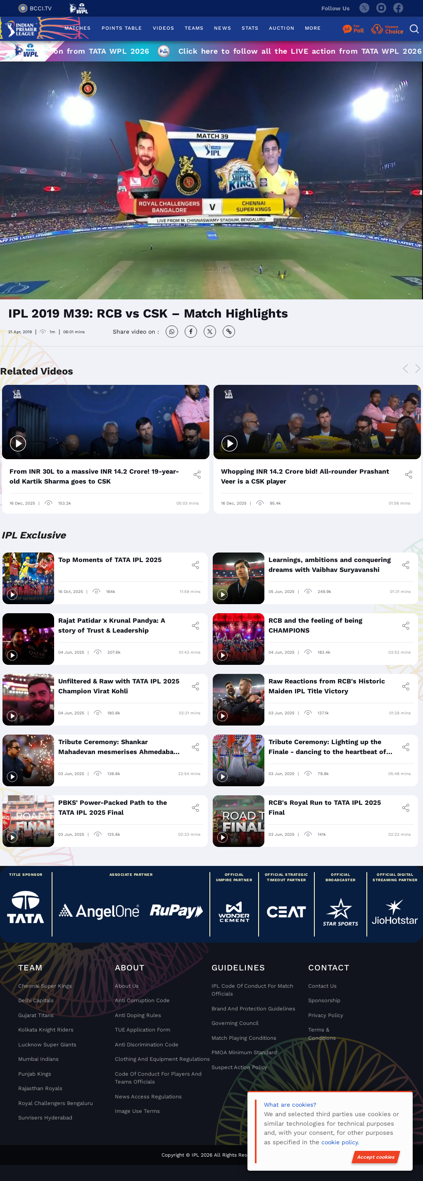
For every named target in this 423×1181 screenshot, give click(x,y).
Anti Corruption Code (142, 1000)
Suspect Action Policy (239, 1067)
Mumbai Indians (38, 1059)
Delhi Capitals (36, 1000)
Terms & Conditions (322, 1034)
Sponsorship (324, 1000)
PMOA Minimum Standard (244, 1052)
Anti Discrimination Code (146, 1044)
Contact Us (322, 986)
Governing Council (235, 1023)
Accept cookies (375, 1157)
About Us (127, 986)
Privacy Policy (325, 1015)
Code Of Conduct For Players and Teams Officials (158, 1078)
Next (417, 369)
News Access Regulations (148, 1096)
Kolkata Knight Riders (46, 1030)
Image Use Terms (137, 1111)
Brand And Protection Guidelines (253, 1009)
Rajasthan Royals (40, 1088)
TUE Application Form (142, 1030)
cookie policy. (340, 1142)
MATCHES (77, 28)
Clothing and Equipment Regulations (162, 1059)
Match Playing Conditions (244, 1038)
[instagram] (381, 8)
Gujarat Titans (36, 1015)
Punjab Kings (34, 1074)
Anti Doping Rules (138, 1015)
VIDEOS (163, 28)
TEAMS (194, 28)
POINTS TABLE (122, 28)
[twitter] (364, 8)
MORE (313, 28)
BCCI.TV (35, 8)
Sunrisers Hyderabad (45, 1118)
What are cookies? (290, 1104)
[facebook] (398, 8)
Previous (405, 369)
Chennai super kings (45, 986)
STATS (250, 28)
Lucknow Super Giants (47, 1044)
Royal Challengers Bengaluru (55, 1103)
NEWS (222, 28)
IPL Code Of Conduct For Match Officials (252, 990)
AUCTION (282, 28)
